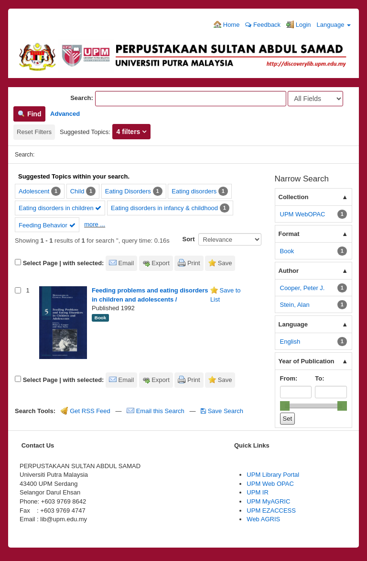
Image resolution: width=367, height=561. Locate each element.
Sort (189, 239)
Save (225, 263)
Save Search (222, 411)
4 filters (129, 131)
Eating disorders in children (60, 208)
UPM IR (258, 492)
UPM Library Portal (273, 474)
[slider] (285, 406)
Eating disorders (194, 191)
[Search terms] (190, 98)
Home (226, 24)
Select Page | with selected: (63, 263)
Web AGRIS (263, 519)
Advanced (65, 113)
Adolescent (34, 191)
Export (160, 263)
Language (334, 24)
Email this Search (156, 411)
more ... (94, 224)
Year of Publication (307, 361)
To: (319, 378)
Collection (294, 197)
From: (289, 378)
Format (289, 233)
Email (126, 263)
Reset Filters (34, 131)
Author (289, 270)
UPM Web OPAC (270, 483)
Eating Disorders (128, 191)
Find (29, 114)
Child (77, 191)
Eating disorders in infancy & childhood (164, 208)
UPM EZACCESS (271, 510)
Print (193, 263)
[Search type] (315, 98)
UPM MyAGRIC (268, 501)
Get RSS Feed (85, 411)
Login (298, 24)
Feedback (263, 24)
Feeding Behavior (47, 225)
